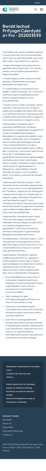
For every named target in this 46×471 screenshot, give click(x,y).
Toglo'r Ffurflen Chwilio (36, 9)
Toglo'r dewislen (41, 9)
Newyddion (7, 419)
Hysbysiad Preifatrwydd (13, 431)
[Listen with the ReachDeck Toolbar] (29, 2)
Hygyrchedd (8, 427)
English (37, 3)
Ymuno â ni (7, 423)
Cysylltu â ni (8, 434)
